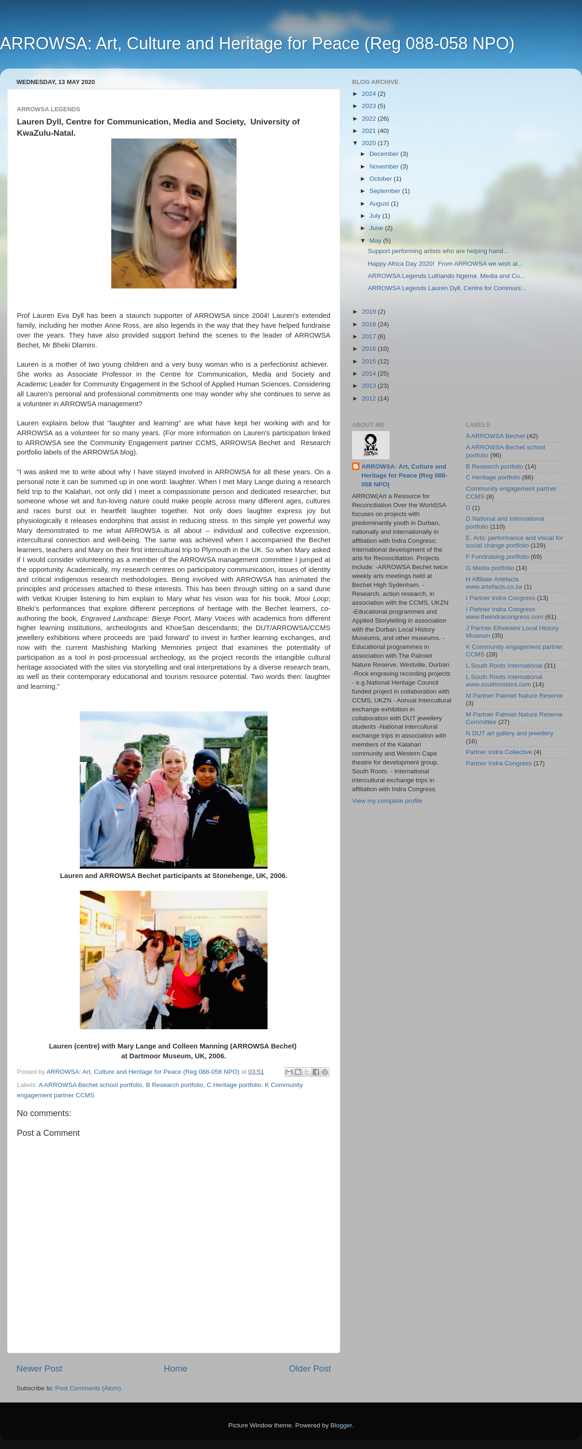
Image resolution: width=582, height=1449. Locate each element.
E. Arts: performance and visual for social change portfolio (514, 541)
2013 (370, 385)
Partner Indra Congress (499, 763)
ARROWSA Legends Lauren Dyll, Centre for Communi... (447, 288)
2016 (370, 348)
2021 (370, 130)
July (376, 215)
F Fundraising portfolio (497, 556)
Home (175, 1368)
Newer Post (39, 1368)
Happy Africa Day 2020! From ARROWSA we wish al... (445, 263)
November (384, 166)
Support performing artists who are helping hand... (438, 250)
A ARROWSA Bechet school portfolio (91, 1084)
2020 (370, 142)
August (380, 203)
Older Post (310, 1368)
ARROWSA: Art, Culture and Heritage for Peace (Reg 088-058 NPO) (257, 43)
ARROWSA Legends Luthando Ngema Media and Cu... (446, 275)
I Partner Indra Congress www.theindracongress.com (505, 613)
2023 (370, 105)
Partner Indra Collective (499, 751)
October (381, 178)
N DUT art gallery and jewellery (510, 733)
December (384, 153)
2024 (370, 93)
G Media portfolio (490, 567)
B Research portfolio (174, 1084)
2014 (370, 373)
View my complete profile (387, 800)
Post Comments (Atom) (88, 1388)
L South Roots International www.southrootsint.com (504, 680)
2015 (370, 361)
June (377, 227)
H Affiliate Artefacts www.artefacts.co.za (494, 583)
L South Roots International (504, 665)
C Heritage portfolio (234, 1084)
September (385, 190)
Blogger (341, 1425)
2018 (370, 324)
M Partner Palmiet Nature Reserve (514, 695)
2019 (370, 311)
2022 (370, 118)
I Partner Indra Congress (501, 597)
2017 (370, 336)
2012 (370, 398)
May (376, 240)
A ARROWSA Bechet (495, 435)
